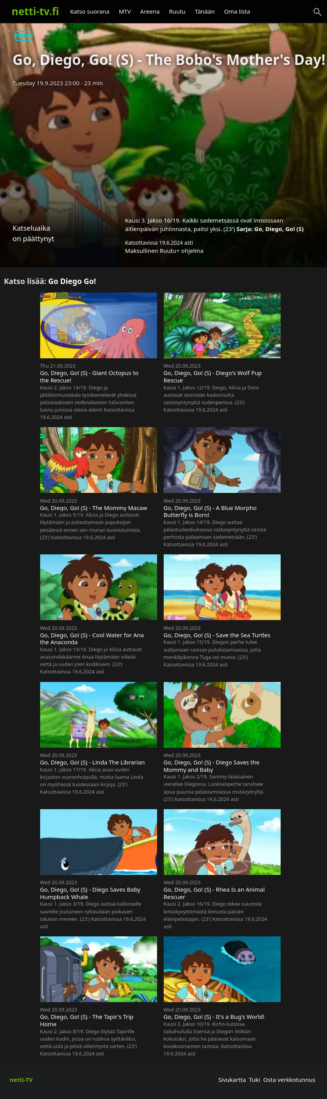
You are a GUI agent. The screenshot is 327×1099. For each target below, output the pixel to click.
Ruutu (177, 11)
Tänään (205, 11)
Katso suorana (90, 11)
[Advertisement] (163, 149)
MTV (125, 11)
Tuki (254, 1079)
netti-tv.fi (35, 11)
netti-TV (21, 1079)
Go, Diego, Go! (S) (279, 229)
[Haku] (317, 12)
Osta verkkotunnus (289, 1079)
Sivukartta (232, 1079)
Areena (150, 11)
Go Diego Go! (72, 281)
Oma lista (237, 11)
